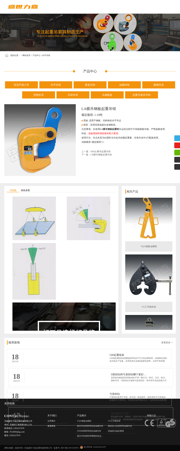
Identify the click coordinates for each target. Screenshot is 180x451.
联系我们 (169, 7)
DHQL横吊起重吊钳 (101, 151)
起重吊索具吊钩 (142, 94)
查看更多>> (167, 342)
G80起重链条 (34, 355)
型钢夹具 (38, 94)
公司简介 (51, 421)
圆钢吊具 (159, 84)
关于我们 (83, 7)
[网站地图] (9, 448)
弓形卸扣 (32, 375)
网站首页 (68, 7)
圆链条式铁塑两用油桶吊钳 (120, 426)
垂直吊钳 (90, 84)
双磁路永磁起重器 (116, 431)
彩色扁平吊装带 (120, 375)
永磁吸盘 (107, 94)
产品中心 (97, 7)
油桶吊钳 (124, 84)
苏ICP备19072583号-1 (70, 448)
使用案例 (154, 7)
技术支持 (140, 7)
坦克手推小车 (21, 84)
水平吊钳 (46, 55)
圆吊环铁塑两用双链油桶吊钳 (90, 426)
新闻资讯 (111, 7)
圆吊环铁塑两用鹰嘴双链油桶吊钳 (92, 436)
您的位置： (15, 55)
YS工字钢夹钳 (149, 307)
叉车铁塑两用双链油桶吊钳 (89, 431)
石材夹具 (73, 94)
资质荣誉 (126, 7)
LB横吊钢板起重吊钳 (101, 154)
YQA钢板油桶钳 (149, 247)
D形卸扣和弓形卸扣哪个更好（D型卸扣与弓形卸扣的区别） (145, 355)
